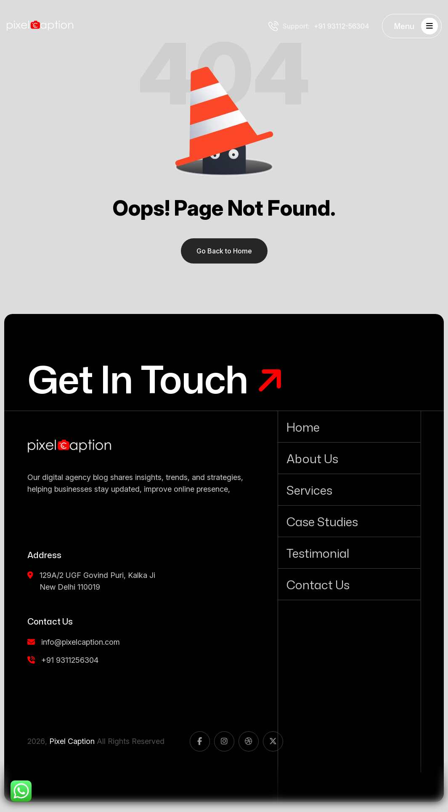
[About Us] (349, 458)
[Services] (349, 489)
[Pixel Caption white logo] (40, 26)
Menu (416, 26)
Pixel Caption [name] (72, 741)
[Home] (349, 426)
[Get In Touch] (155, 379)
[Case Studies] (349, 521)
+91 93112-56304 (318, 26)
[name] (69, 446)
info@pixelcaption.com (73, 642)
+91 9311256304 (62, 660)
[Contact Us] (349, 584)
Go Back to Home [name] (224, 251)
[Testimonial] (349, 552)
